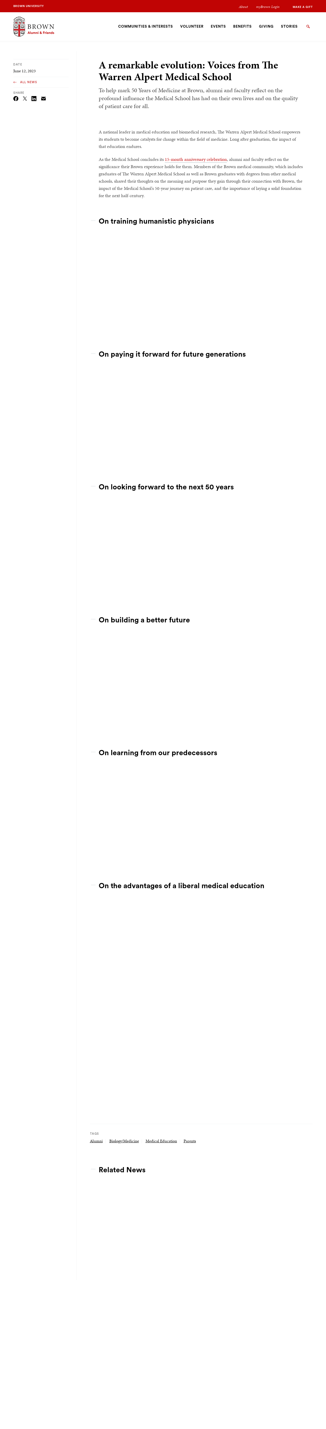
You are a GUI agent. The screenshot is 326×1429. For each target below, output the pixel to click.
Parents (190, 1141)
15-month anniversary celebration (196, 159)
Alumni (96, 1141)
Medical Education (161, 1141)
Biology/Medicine (124, 1141)
